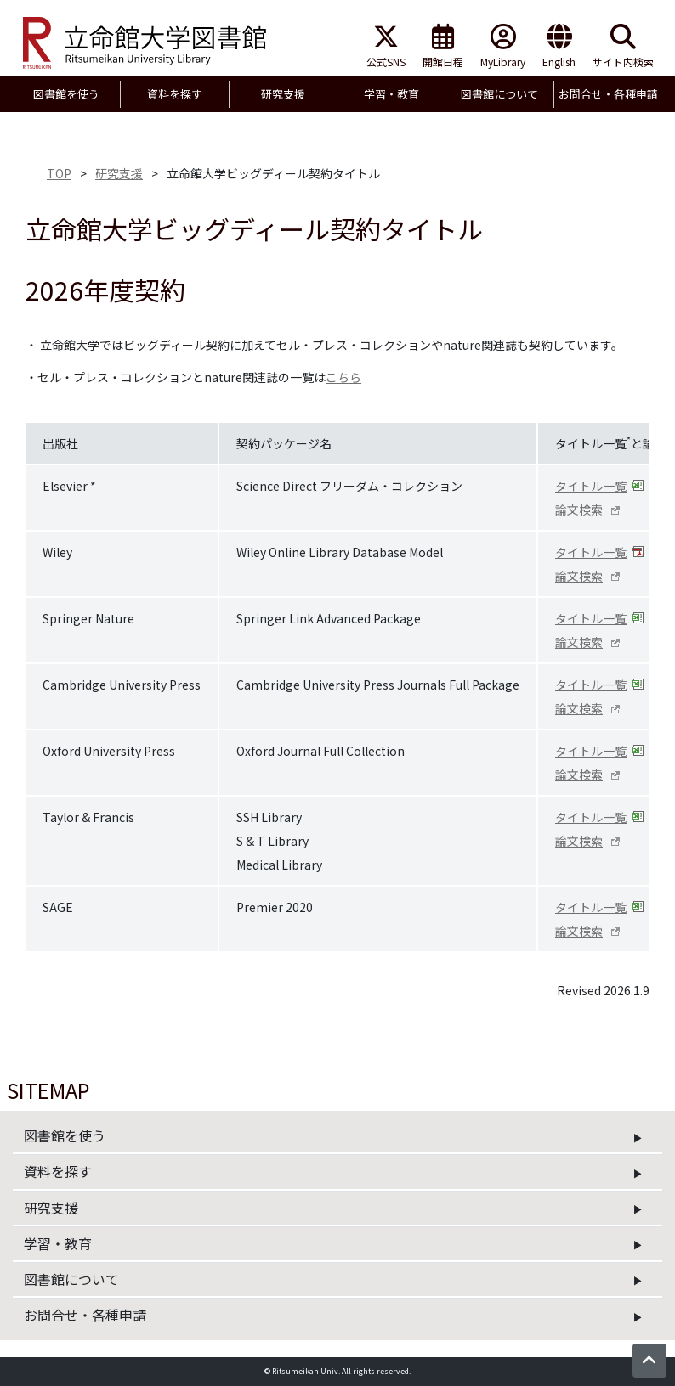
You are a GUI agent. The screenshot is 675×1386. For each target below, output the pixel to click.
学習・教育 (58, 1243)
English (559, 46)
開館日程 (443, 46)
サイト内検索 (623, 46)
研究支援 (119, 173)
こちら (343, 377)
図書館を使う (64, 1135)
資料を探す (58, 1171)
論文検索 (579, 509)
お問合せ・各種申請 (85, 1314)
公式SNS (386, 46)
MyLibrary (502, 46)
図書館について (71, 1279)
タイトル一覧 (591, 485)
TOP (59, 173)
